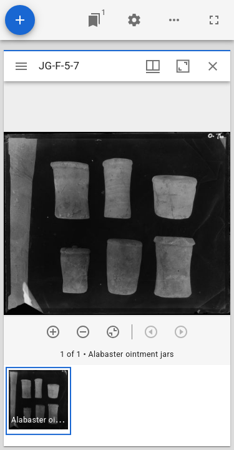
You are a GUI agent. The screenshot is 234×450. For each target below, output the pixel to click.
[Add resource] (20, 20)
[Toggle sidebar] (21, 66)
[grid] (117, 405)
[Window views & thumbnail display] (153, 66)
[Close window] (213, 66)
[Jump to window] (94, 20)
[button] (38, 401)
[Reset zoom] (113, 332)
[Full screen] (214, 20)
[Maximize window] (183, 66)
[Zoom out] (83, 332)
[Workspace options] (174, 20)
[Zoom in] (53, 332)
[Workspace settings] (134, 20)
